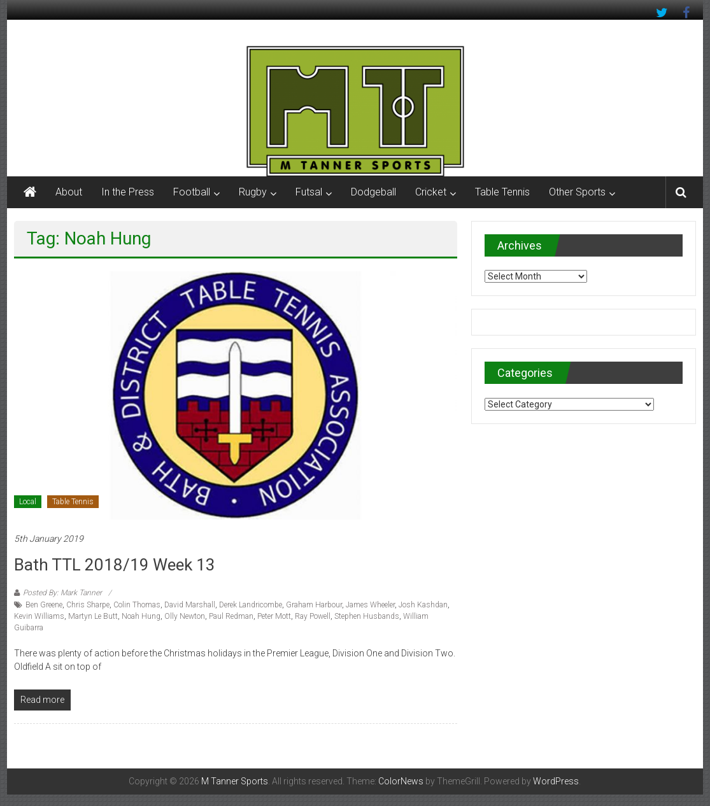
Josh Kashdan (423, 604)
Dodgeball (373, 192)
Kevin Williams (39, 616)
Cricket (430, 192)
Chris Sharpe (88, 604)
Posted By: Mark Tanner (62, 592)
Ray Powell (312, 616)
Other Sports (577, 192)
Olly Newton (184, 616)
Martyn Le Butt (93, 616)
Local (27, 501)
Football (191, 192)
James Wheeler (370, 604)
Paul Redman (231, 616)
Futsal (308, 192)
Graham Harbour (314, 604)
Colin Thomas (136, 604)
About (68, 192)
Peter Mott (274, 616)
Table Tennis (502, 192)
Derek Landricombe (250, 604)
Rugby (253, 192)
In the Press (127, 192)
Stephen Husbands (366, 616)
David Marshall (189, 604)
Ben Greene (43, 604)
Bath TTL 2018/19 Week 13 (114, 564)
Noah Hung (141, 616)
